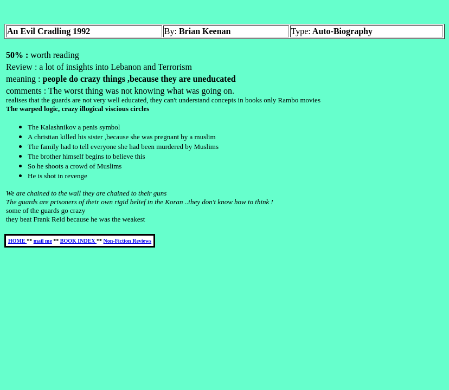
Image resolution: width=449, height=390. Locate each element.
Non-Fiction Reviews (128, 241)
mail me (43, 241)
